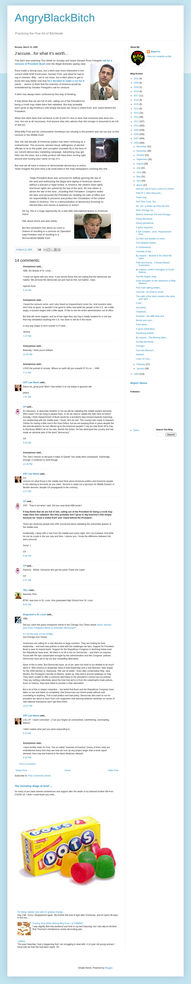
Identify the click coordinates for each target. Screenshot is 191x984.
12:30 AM (27, 354)
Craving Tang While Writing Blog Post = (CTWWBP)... (59, 923)
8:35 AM (27, 442)
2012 (136, 117)
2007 (136, 138)
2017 (136, 95)
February (141, 364)
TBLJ (25, 590)
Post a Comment (27, 764)
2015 (136, 104)
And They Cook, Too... (147, 201)
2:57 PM (27, 491)
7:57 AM (27, 397)
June (139, 172)
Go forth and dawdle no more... (151, 238)
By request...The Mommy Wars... (152, 337)
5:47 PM (27, 580)
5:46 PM (27, 556)
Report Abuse (138, 383)
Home (68, 770)
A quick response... (145, 227)
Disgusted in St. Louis (34, 614)
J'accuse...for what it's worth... (150, 292)
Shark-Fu (155, 51)
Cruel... (139, 303)
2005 (136, 374)
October (140, 155)
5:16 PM (27, 290)
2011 (136, 121)
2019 (136, 87)
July (138, 168)
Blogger (108, 968)
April (138, 181)
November (141, 151)
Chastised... (141, 311)
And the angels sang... (147, 276)
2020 (136, 83)
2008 (136, 134)
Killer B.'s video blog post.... (149, 193)
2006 (136, 143)
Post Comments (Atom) (39, 775)
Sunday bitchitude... (145, 342)
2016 (136, 100)
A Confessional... (144, 247)
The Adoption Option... (147, 243)
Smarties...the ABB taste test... (151, 316)
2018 (136, 91)
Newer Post (21, 770)
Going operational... (145, 223)
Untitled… (22, 941)
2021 (136, 78)
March (139, 185)
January (140, 368)
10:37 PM (27, 706)
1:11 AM (27, 372)
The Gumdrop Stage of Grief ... (33, 786)
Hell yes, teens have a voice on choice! (155, 189)
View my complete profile (159, 56)
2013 (136, 113)
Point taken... (142, 324)
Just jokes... (141, 307)
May (138, 176)
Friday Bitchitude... (145, 219)
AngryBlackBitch (55, 18)
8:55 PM (27, 604)
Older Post (113, 770)
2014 (136, 108)
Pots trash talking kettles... (149, 287)
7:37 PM (27, 336)
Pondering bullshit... (145, 333)
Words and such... (145, 320)
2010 (136, 125)
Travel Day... (142, 197)
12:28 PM (27, 464)
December (141, 146)
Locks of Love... (143, 359)
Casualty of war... (144, 251)
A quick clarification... (146, 329)
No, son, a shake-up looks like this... (153, 206)
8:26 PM (27, 757)
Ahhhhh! (140, 354)
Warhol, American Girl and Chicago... (154, 214)
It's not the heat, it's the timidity (38, 634)
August (140, 163)
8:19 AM (27, 733)
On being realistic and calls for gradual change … (41, 912)
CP (24, 407)
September (142, 159)
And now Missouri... (145, 350)
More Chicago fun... (145, 210)
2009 (136, 130)
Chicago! (140, 346)
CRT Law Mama (31, 382)
